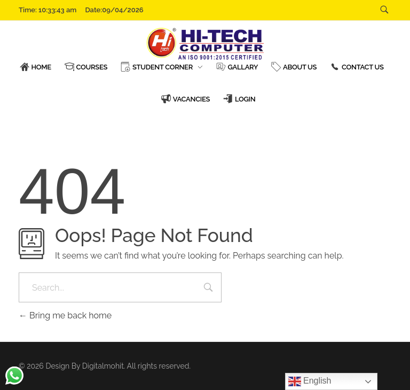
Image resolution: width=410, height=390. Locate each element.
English (310, 381)
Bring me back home (65, 315)
